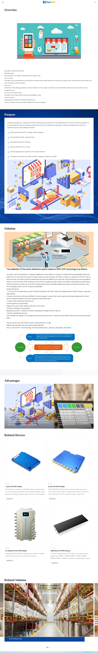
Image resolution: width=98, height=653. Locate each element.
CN (95, 2)
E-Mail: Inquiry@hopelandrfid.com (14, 642)
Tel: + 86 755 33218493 (11, 636)
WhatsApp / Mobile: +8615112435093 (16, 639)
